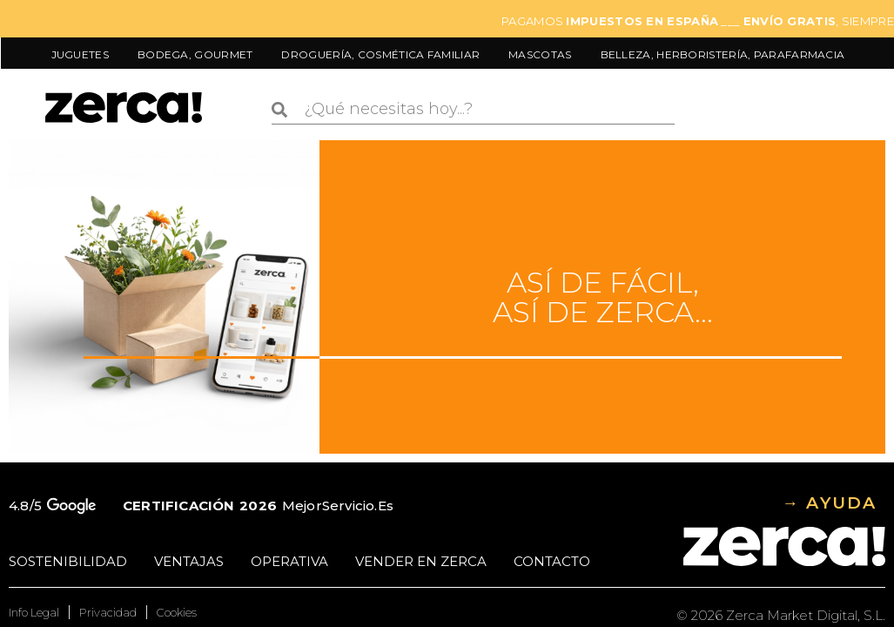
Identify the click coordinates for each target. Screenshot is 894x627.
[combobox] (473, 110)
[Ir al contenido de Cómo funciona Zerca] (447, 297)
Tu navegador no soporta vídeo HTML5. (164, 297)
